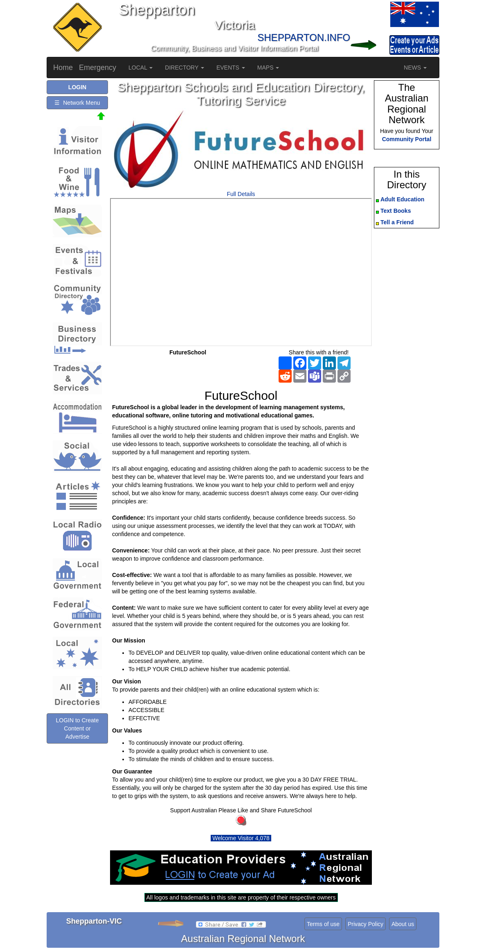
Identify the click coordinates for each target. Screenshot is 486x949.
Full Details (241, 194)
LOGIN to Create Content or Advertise (77, 728)
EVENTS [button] (230, 67)
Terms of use (323, 924)
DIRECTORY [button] (184, 67)
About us (403, 924)
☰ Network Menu (77, 102)
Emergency (97, 67)
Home (63, 67)
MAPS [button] (268, 67)
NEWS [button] (415, 67)
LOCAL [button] (140, 67)
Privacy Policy (365, 924)
